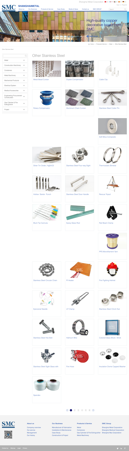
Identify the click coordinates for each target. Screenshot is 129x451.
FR (112, 2)
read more (92, 36)
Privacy (25, 448)
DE (125, 2)
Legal (19, 448)
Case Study (61, 9)
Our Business (32, 9)
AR (117, 2)
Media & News (73, 9)
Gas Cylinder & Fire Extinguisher (14, 103)
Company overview (34, 427)
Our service (31, 430)
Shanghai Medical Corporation (113, 430)
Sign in (119, 5)
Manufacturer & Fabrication (62, 427)
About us (21, 9)
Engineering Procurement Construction (14, 96)
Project (14, 109)
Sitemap (12, 448)
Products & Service (47, 9)
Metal (110, 44)
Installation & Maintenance (61, 430)
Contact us (85, 9)
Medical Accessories (14, 91)
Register (124, 5)
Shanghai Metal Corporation (112, 427)
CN (107, 2)
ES (121, 2)
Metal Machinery (14, 75)
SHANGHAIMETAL (28, 5)
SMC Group (106, 423)
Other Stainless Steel (120, 44)
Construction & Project (60, 435)
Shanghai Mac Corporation (111, 433)
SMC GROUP (97, 9)
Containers (14, 70)
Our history (31, 435)
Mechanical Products (14, 80)
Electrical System (14, 85)
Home (92, 44)
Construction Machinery (14, 65)
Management (32, 433)
